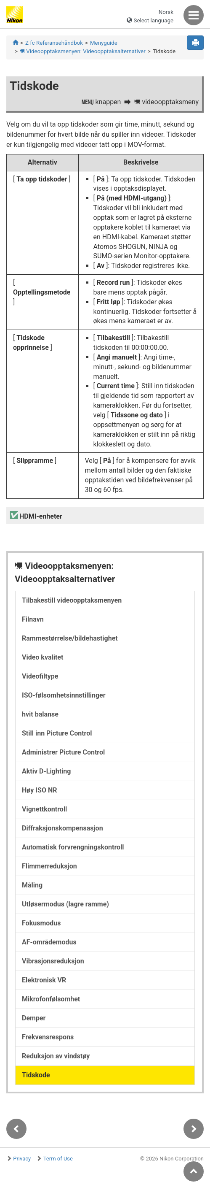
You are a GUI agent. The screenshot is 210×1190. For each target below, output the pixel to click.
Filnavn (33, 619)
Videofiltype (40, 676)
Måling (32, 885)
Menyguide (103, 43)
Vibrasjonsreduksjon (53, 961)
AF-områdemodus (49, 942)
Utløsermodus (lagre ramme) (65, 904)
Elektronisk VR (44, 980)
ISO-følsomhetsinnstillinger (64, 695)
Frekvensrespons (48, 1037)
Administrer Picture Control (63, 752)
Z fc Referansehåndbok (54, 43)
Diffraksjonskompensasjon (62, 828)
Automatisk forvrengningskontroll (73, 847)
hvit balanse (40, 714)
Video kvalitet (42, 657)
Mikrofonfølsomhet (51, 999)
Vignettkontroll (44, 809)
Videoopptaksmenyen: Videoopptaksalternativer (83, 51)
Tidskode (36, 1075)
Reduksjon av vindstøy (56, 1056)
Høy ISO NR (39, 790)
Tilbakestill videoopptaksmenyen (72, 600)
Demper (33, 1018)
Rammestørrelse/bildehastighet (70, 638)
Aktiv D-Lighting (46, 771)
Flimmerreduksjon (49, 866)
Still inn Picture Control (57, 733)
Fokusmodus (41, 923)
